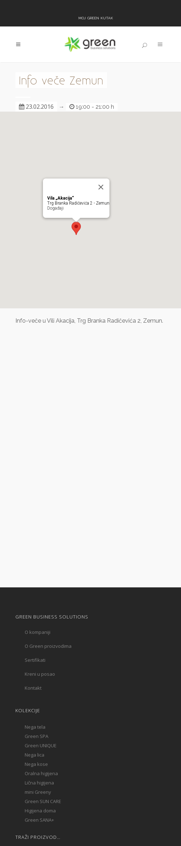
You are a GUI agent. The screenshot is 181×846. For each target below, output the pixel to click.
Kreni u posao (40, 674)
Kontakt (33, 688)
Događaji (55, 208)
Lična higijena (39, 782)
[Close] (100, 187)
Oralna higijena (41, 773)
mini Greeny (38, 792)
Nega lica (34, 755)
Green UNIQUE (41, 745)
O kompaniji (37, 632)
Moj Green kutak (95, 17)
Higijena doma (40, 810)
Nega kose (36, 764)
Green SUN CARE (43, 801)
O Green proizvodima (48, 646)
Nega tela (35, 727)
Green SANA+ (39, 820)
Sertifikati (35, 660)
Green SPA (36, 736)
